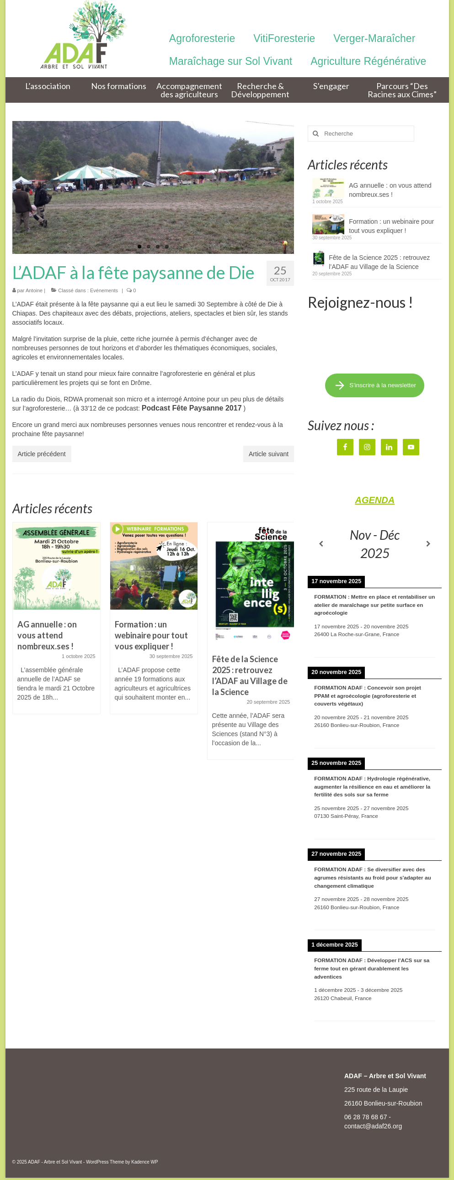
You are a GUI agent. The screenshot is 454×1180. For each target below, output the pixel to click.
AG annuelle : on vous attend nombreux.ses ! (390, 190)
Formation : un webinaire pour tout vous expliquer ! (391, 226)
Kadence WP (144, 1161)
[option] (56, 622)
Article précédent (42, 454)
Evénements (104, 290)
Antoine (34, 290)
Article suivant (268, 454)
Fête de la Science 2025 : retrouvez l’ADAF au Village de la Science (379, 262)
